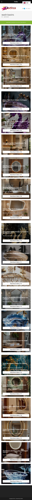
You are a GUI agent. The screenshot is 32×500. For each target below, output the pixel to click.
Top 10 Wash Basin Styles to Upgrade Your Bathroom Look (16, 77)
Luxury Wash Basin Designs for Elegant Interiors (15, 100)
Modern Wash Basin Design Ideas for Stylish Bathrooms (14, 34)
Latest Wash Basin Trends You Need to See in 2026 (16, 122)
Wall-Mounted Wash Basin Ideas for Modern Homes (14, 166)
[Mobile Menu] (27, 8)
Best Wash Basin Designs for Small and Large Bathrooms (15, 56)
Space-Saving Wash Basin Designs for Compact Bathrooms (14, 143)
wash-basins (6, 16)
